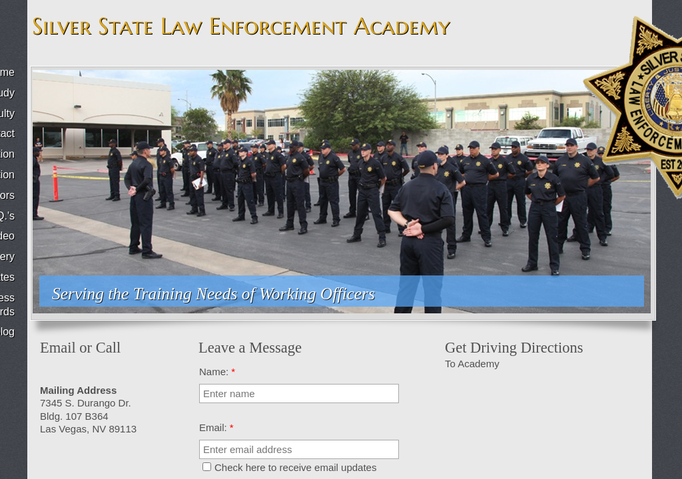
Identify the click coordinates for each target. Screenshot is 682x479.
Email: (216, 427)
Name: (217, 371)
